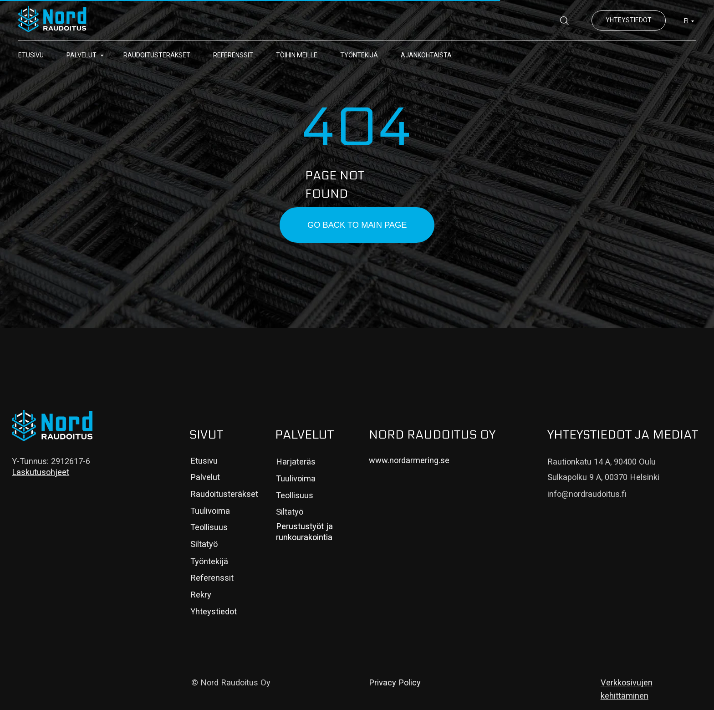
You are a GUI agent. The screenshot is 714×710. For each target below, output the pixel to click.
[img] (52, 425)
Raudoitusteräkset (156, 55)
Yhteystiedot (213, 611)
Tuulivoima (210, 511)
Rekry (200, 594)
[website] (564, 20)
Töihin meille (296, 55)
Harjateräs (296, 461)
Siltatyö (204, 544)
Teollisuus (209, 527)
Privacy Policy (395, 682)
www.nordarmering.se (409, 460)
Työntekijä (359, 55)
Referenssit (233, 55)
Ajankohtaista (426, 55)
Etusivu (31, 55)
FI (686, 21)
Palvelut (82, 55)
